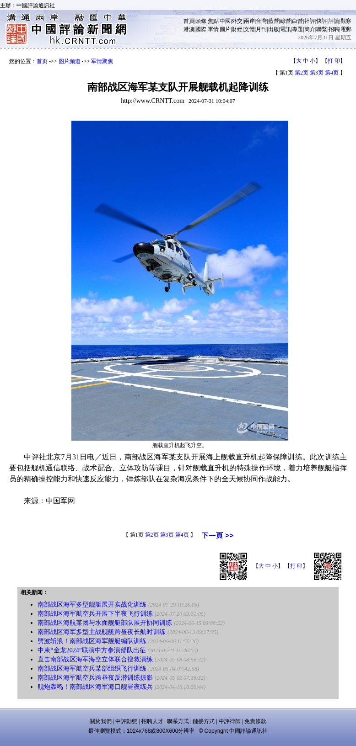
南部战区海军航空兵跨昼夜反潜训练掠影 (95, 677)
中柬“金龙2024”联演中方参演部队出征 (92, 650)
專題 (297, 29)
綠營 (285, 21)
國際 (200, 29)
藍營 (273, 21)
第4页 (332, 72)
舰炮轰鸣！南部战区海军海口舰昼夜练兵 (95, 686)
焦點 (213, 21)
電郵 (345, 29)
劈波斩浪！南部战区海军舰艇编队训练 (92, 641)
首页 (42, 61)
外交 (237, 21)
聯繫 (321, 29)
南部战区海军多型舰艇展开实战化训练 (92, 604)
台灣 (261, 21)
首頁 (188, 21)
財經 (237, 29)
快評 (321, 21)
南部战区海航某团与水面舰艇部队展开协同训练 (105, 622)
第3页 (317, 72)
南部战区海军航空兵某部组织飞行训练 (92, 668)
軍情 (213, 29)
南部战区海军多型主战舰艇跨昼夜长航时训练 (102, 632)
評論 (334, 21)
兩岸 (249, 21)
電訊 (285, 29)
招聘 (334, 29)
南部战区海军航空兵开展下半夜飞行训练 (95, 613)
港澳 (188, 29)
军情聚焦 (102, 61)
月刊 (261, 29)
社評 (309, 21)
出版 (273, 29)
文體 (249, 29)
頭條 (200, 21)
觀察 (345, 21)
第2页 (301, 72)
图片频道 (70, 61)
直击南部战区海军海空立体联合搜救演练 (95, 659)
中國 (225, 21)
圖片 (225, 29)
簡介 (309, 29)
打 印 (334, 61)
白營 (297, 21)
